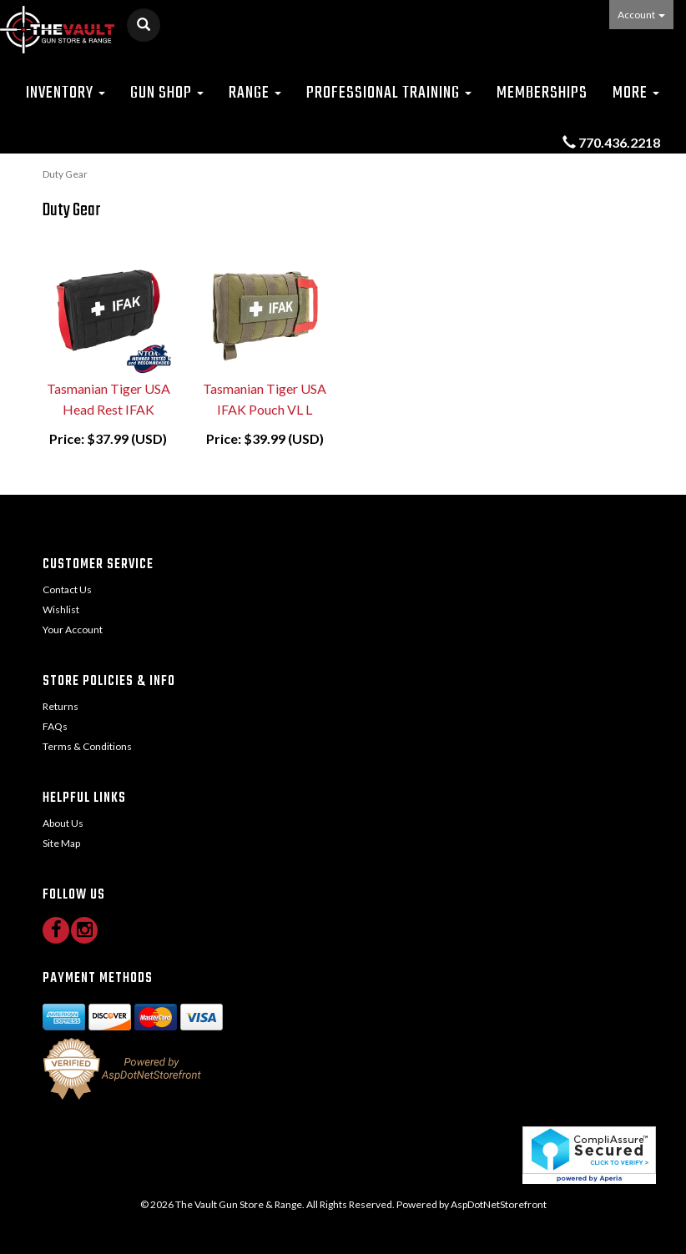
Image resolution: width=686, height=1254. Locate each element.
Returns (60, 706)
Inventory (65, 93)
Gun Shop (167, 93)
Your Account (73, 629)
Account (641, 14)
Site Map (61, 843)
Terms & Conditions (87, 746)
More (636, 93)
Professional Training (389, 93)
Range (255, 93)
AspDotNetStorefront (499, 1204)
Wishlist (61, 609)
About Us (63, 823)
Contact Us (67, 589)
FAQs (55, 726)
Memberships (542, 93)
